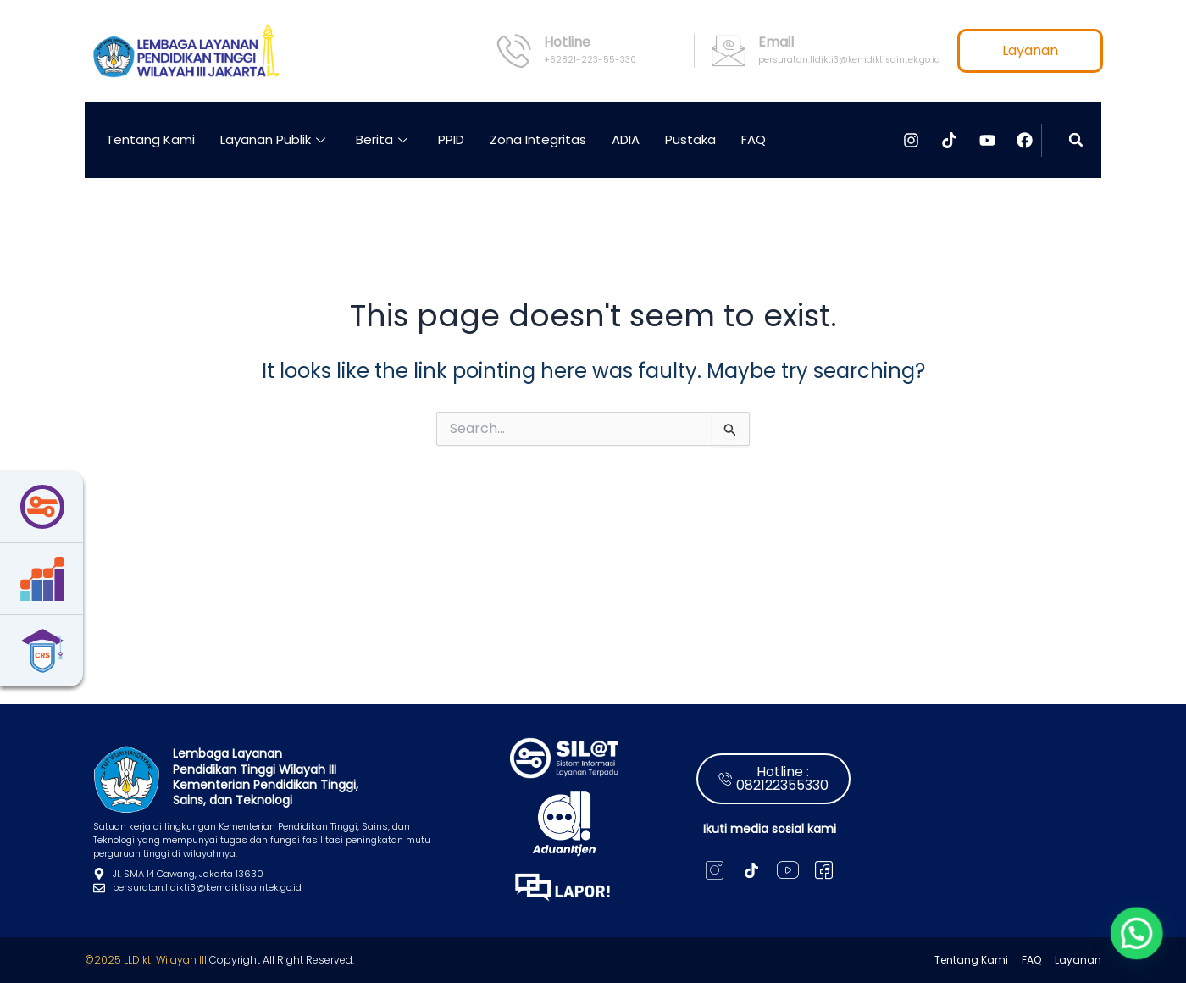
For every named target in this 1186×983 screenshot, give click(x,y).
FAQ (753, 139)
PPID (451, 139)
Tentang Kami (150, 139)
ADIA (626, 139)
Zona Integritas (538, 139)
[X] (824, 870)
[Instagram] (714, 870)
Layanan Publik (272, 139)
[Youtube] (787, 870)
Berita (381, 139)
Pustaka (690, 139)
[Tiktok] (751, 870)
